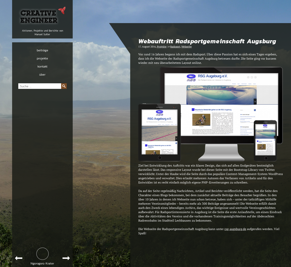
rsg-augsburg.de (235, 229)
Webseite (186, 46)
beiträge (42, 50)
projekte (42, 58)
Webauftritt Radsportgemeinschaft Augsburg (207, 41)
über (42, 74)
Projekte (162, 46)
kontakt (43, 66)
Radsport (175, 46)
